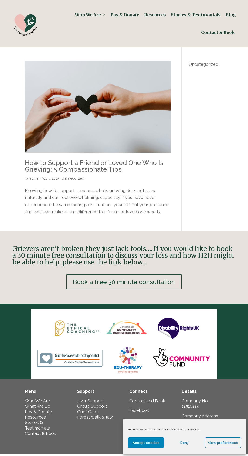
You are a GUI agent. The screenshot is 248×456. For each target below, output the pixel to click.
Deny (184, 443)
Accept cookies (146, 443)
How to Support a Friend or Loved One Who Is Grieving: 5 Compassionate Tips (94, 166)
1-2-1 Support (90, 402)
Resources (155, 14)
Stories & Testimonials (196, 14)
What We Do (37, 408)
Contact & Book (218, 32)
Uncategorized (73, 178)
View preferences (223, 443)
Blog (231, 14)
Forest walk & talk (95, 418)
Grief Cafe (87, 413)
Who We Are (88, 14)
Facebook (139, 412)
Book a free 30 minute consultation (124, 283)
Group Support (92, 408)
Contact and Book (147, 402)
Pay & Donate (125, 14)
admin (34, 178)
